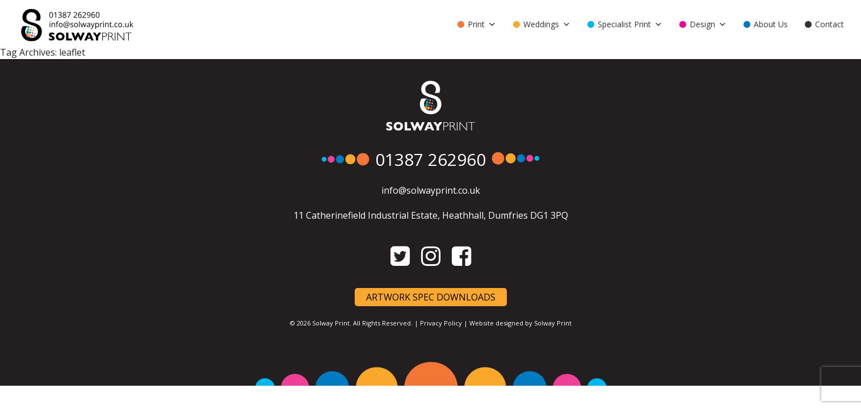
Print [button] (482, 24)
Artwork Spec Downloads (430, 297)
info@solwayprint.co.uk (430, 190)
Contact (829, 24)
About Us (771, 24)
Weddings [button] (546, 24)
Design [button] (708, 24)
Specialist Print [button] (630, 24)
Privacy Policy (441, 323)
